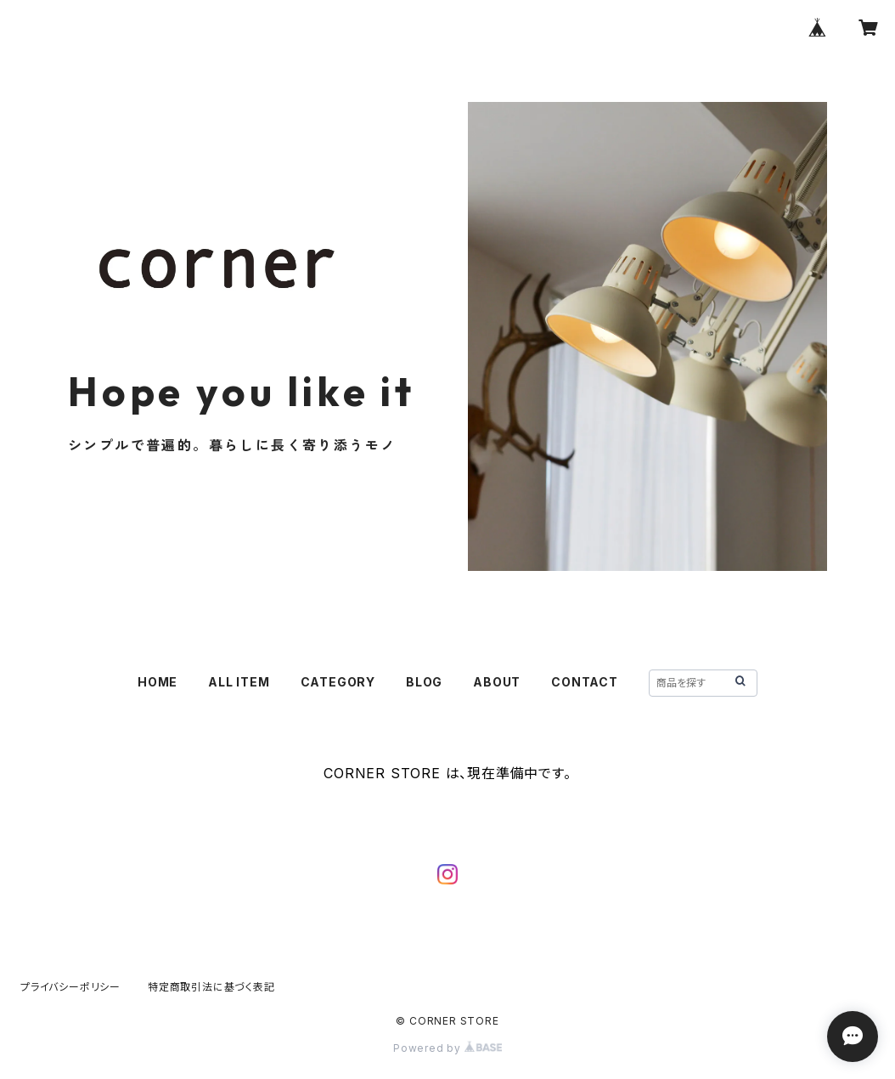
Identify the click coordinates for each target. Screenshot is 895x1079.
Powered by (447, 1048)
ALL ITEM (238, 682)
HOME (157, 682)
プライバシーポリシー (70, 986)
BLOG (424, 682)
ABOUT (497, 682)
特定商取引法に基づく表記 (211, 986)
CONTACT (584, 682)
